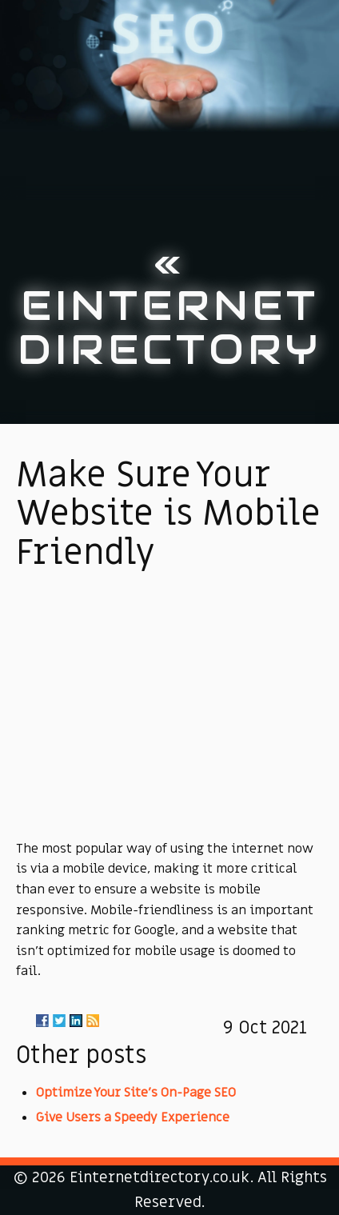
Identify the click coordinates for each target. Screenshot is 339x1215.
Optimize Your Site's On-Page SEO (136, 1092)
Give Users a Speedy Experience (132, 1117)
